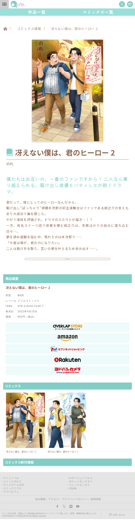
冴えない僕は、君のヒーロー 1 (63, 461)
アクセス (53, 509)
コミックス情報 (29, 28)
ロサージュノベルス (80, 488)
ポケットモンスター (80, 491)
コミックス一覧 (98, 12)
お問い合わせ (119, 525)
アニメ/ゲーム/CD (13, 494)
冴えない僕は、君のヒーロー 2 (21, 461)
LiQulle (73, 498)
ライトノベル (11, 488)
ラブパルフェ (11, 501)
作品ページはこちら (68, 264)
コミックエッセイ (79, 494)
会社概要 (40, 509)
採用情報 (95, 509)
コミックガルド (12, 491)
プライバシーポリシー (75, 509)
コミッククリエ (12, 498)
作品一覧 (37, 12)
